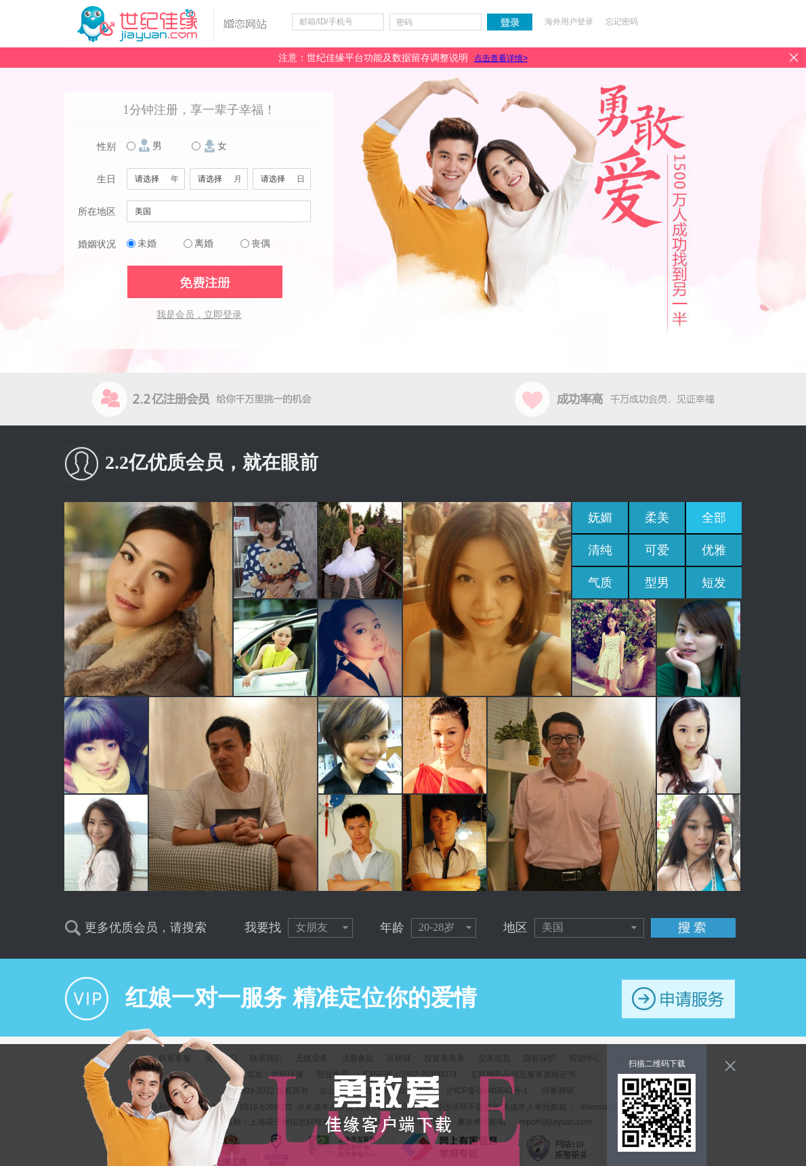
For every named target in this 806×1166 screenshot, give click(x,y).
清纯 (600, 550)
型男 (657, 582)
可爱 (657, 550)
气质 (600, 582)
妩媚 (600, 517)
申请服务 (678, 999)
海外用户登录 (569, 21)
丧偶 (260, 243)
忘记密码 (622, 21)
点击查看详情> (501, 58)
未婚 (146, 243)
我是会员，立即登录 (199, 315)
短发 (714, 582)
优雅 (714, 550)
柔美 (657, 517)
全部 (714, 517)
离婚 (203, 243)
